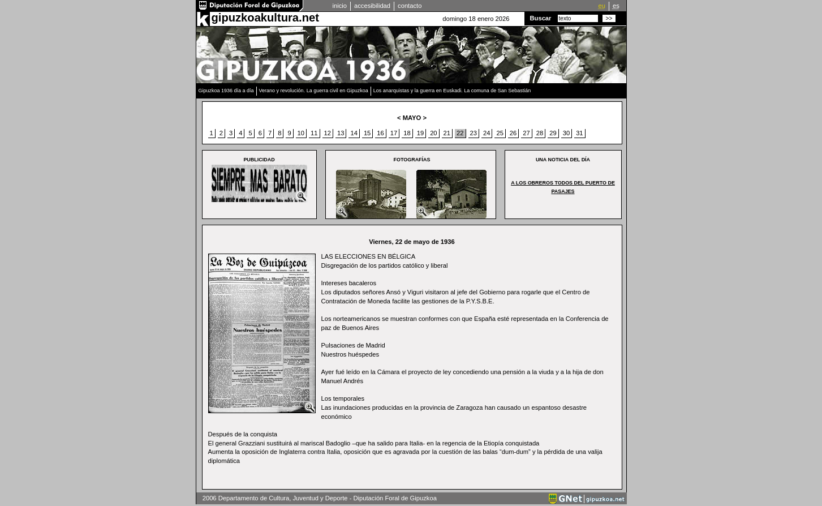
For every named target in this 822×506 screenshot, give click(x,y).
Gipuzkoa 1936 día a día (226, 90)
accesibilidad (372, 5)
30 (566, 133)
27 (526, 133)
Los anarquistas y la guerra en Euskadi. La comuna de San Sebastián (452, 90)
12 (327, 133)
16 (380, 133)
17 (393, 133)
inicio (340, 5)
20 (433, 133)
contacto (409, 5)
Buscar (541, 18)
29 (552, 133)
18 (406, 133)
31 (579, 133)
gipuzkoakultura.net (265, 17)
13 (340, 133)
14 (353, 133)
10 (301, 133)
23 (473, 133)
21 (447, 133)
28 (539, 133)
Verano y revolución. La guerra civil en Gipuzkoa (313, 90)
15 (367, 133)
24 (486, 133)
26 (513, 133)
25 (499, 133)
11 (314, 133)
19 (420, 133)
